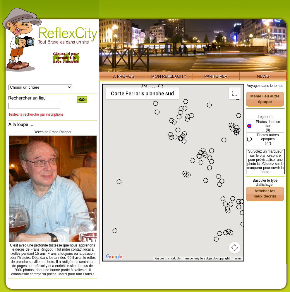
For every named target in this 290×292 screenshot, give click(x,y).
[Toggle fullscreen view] (235, 93)
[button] (171, 137)
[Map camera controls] (235, 248)
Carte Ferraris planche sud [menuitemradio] (142, 93)
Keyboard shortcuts (168, 258)
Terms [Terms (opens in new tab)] (237, 258)
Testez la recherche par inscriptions (36, 114)
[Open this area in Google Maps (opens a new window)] (114, 257)
